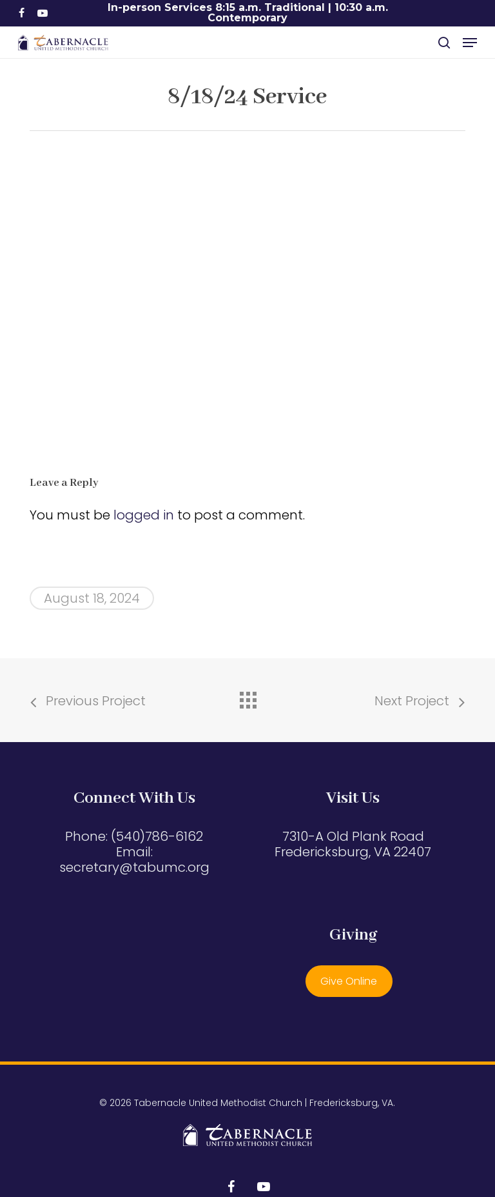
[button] (470, 42)
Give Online (348, 981)
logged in (143, 515)
